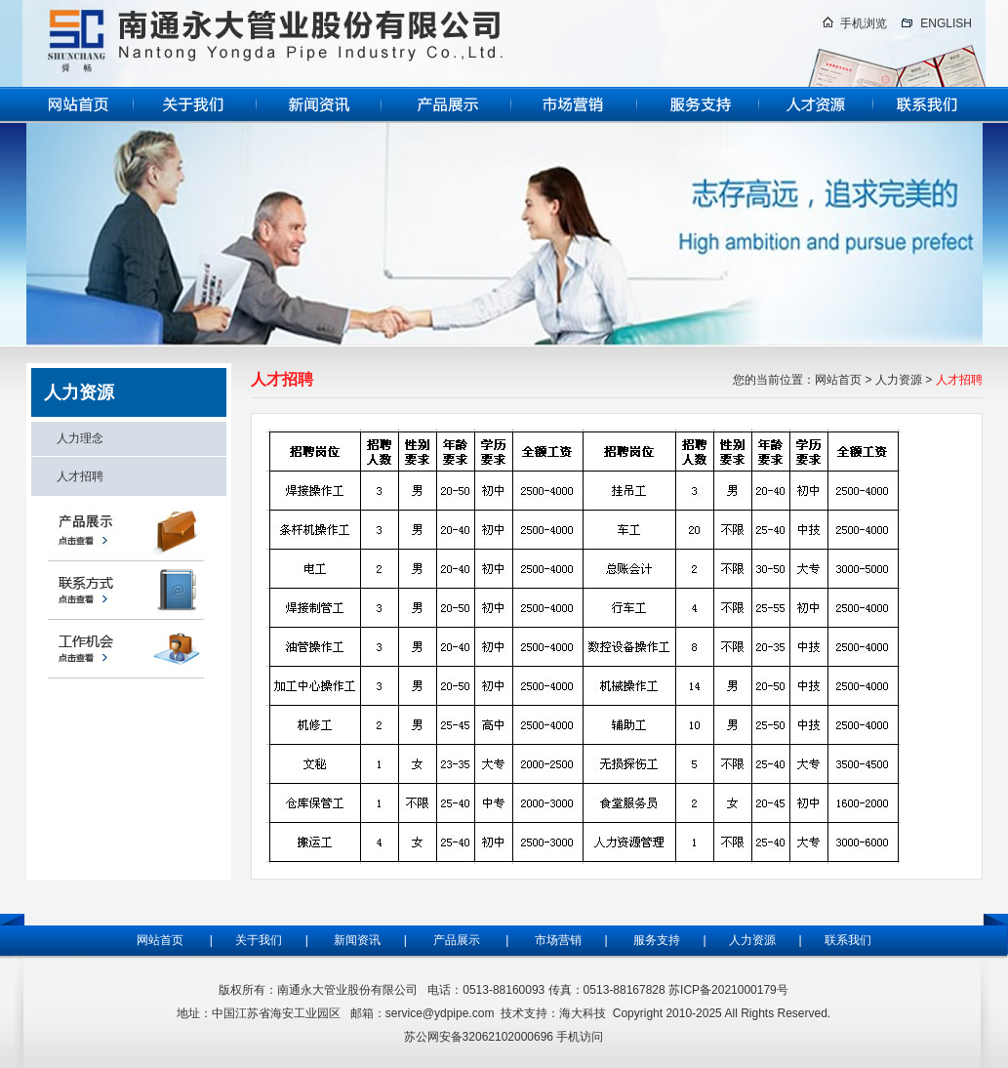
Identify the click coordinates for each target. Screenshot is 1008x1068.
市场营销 (558, 940)
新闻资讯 (357, 940)
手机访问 (579, 1037)
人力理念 (80, 438)
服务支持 (661, 940)
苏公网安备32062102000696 (478, 1037)
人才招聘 (80, 476)
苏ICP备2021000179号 (728, 990)
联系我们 (848, 940)
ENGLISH (946, 23)
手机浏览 (863, 23)
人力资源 (898, 380)
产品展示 (456, 940)
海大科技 (582, 1013)
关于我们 (257, 940)
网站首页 (838, 380)
